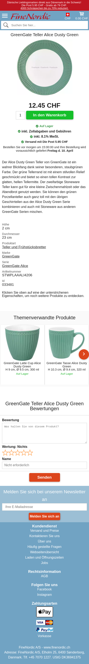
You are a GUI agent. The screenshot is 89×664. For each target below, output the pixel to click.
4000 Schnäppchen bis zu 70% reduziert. (44, 8)
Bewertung (10, 420)
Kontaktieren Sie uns (44, 536)
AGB (44, 576)
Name (6, 459)
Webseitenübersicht (44, 552)
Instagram (44, 594)
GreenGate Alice (15, 266)
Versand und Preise (44, 530)
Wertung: (14, 446)
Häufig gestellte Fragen (44, 546)
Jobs (44, 563)
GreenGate (11, 256)
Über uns (44, 541)
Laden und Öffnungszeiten (44, 557)
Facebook (44, 589)
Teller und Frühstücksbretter (24, 247)
